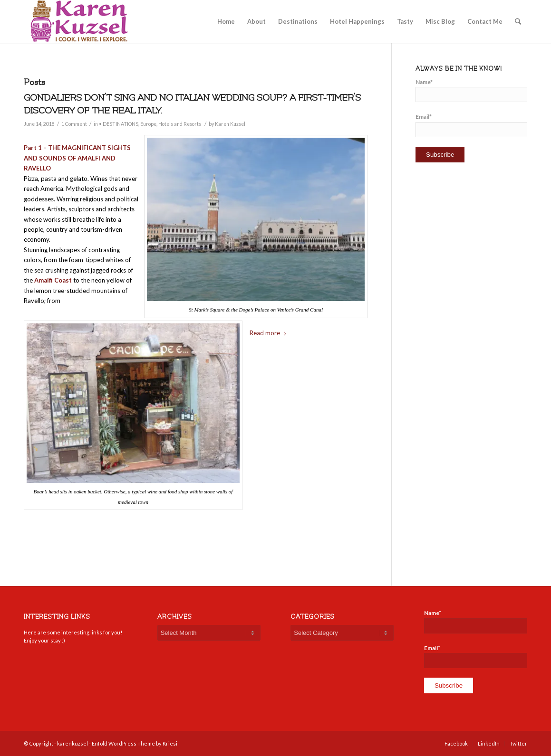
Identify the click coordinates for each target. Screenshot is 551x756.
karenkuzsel (72, 743)
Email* (471, 125)
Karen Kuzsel (230, 124)
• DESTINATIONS (118, 124)
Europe (148, 124)
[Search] (518, 21)
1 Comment (74, 124)
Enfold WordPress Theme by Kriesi (134, 743)
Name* (471, 90)
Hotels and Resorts (179, 124)
